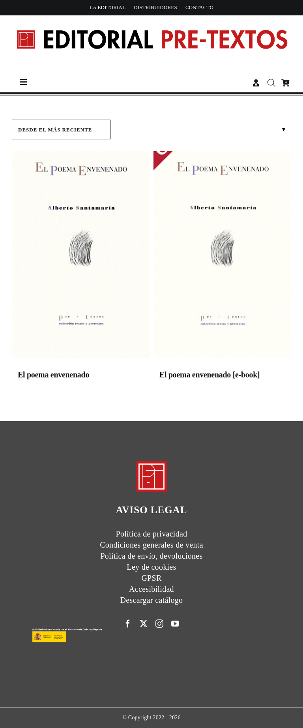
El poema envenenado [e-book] (209, 374)
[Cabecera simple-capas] (151, 22)
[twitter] (144, 624)
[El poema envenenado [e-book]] (222, 256)
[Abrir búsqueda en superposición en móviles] (270, 83)
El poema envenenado (53, 374)
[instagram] (159, 624)
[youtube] (175, 624)
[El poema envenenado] (81, 256)
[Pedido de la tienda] (61, 129)
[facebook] (128, 624)
